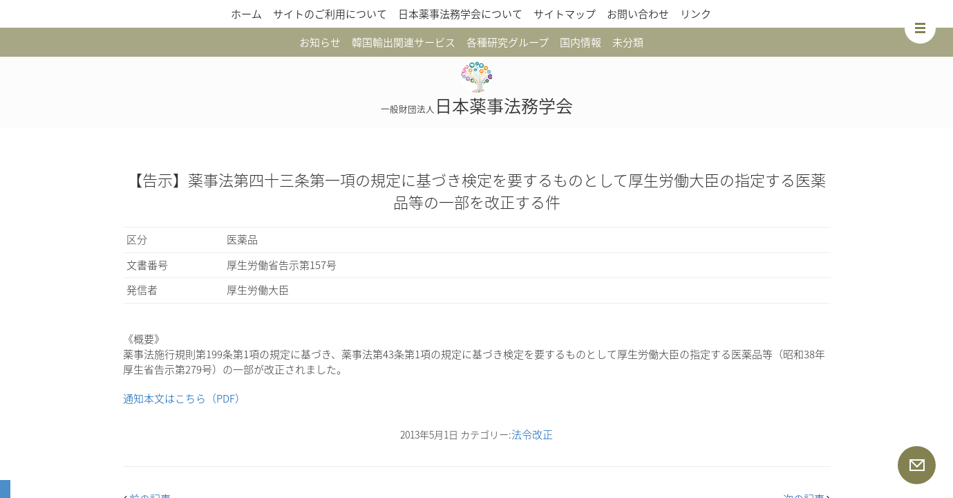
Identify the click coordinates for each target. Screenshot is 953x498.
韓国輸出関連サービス (403, 42)
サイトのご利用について (330, 13)
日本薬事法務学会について (460, 13)
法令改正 (532, 434)
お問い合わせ (638, 13)
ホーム (246, 13)
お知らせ (320, 42)
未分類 (627, 42)
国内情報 (580, 42)
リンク (695, 13)
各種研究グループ (507, 42)
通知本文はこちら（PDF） (184, 398)
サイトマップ (565, 13)
